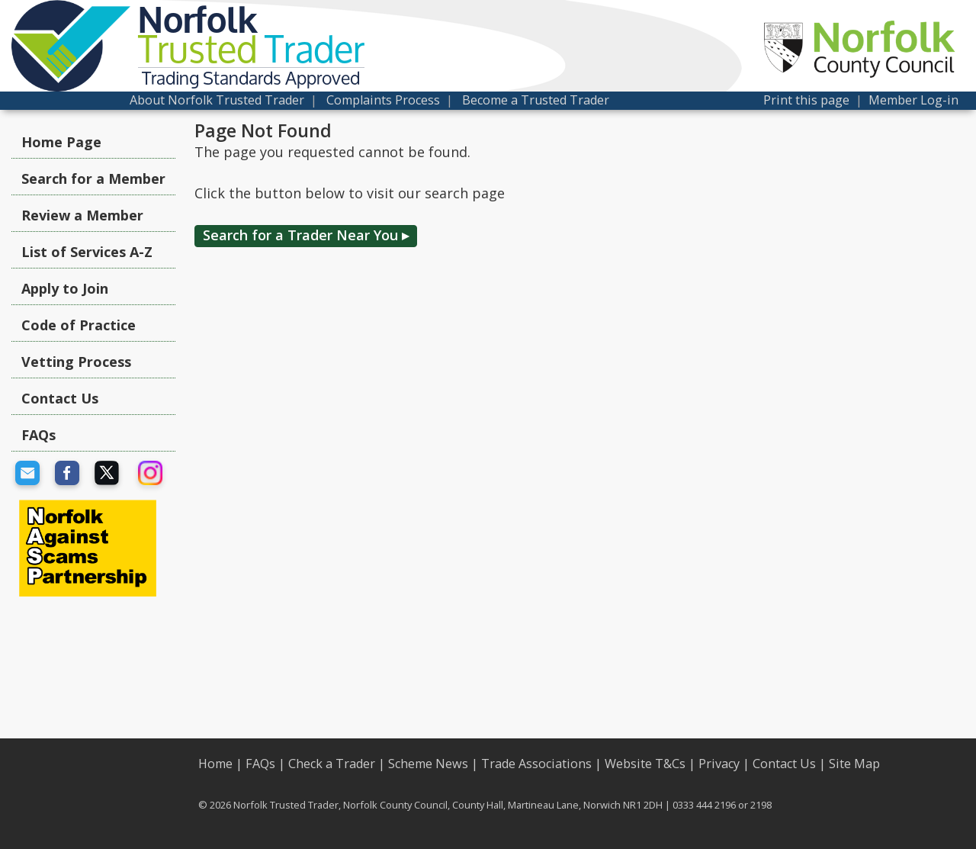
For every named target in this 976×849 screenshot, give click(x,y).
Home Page (61, 142)
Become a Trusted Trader (535, 100)
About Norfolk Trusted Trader (217, 100)
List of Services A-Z (86, 252)
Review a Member (82, 215)
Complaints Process (383, 100)
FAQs (38, 435)
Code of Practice (78, 325)
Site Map (854, 763)
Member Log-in (913, 100)
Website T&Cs (645, 763)
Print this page (806, 100)
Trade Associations (536, 763)
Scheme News (428, 763)
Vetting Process (76, 361)
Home (215, 763)
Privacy (719, 763)
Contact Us (59, 398)
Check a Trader (331, 763)
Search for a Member (93, 178)
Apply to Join (64, 288)
